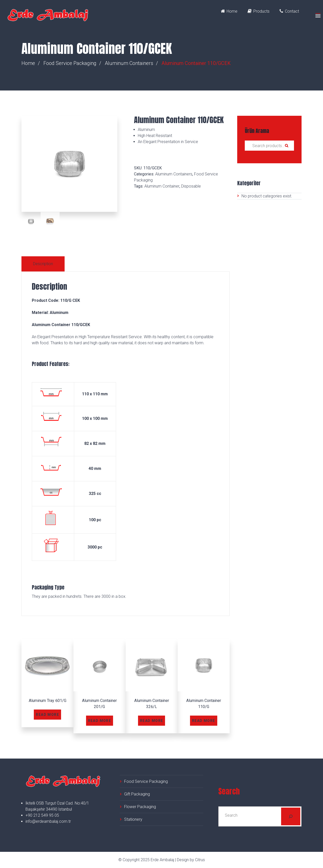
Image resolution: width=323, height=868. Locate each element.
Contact (289, 11)
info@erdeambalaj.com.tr (48, 821)
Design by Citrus (191, 859)
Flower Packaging (140, 806)
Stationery (133, 819)
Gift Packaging (137, 794)
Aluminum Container (161, 186)
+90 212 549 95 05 (42, 815)
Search (286, 146)
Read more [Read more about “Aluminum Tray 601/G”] (47, 715)
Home (229, 11)
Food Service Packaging (69, 63)
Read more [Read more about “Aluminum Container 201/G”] (99, 721)
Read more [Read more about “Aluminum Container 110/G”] (203, 721)
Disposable (191, 186)
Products (259, 11)
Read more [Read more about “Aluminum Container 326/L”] (151, 721)
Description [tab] (43, 263)
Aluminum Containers (129, 63)
